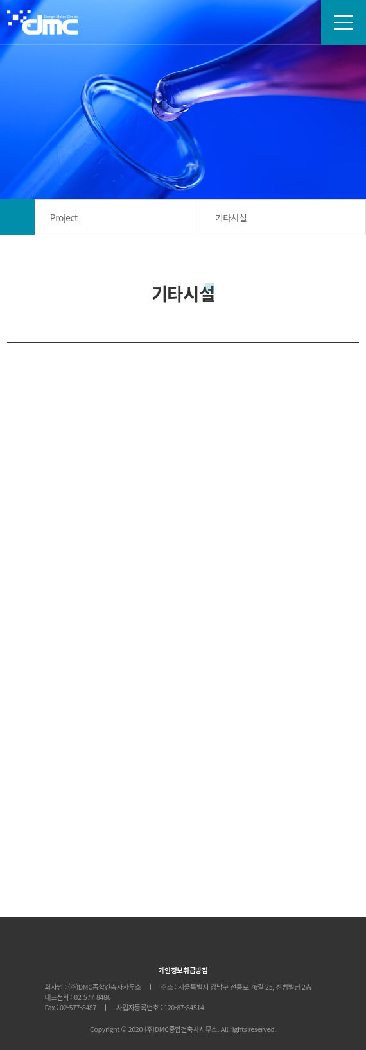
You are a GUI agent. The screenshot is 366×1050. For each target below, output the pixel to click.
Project (64, 217)
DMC (42, 22)
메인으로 (17, 217)
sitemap (343, 22)
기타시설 (231, 217)
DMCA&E (183, 947)
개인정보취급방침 (183, 970)
